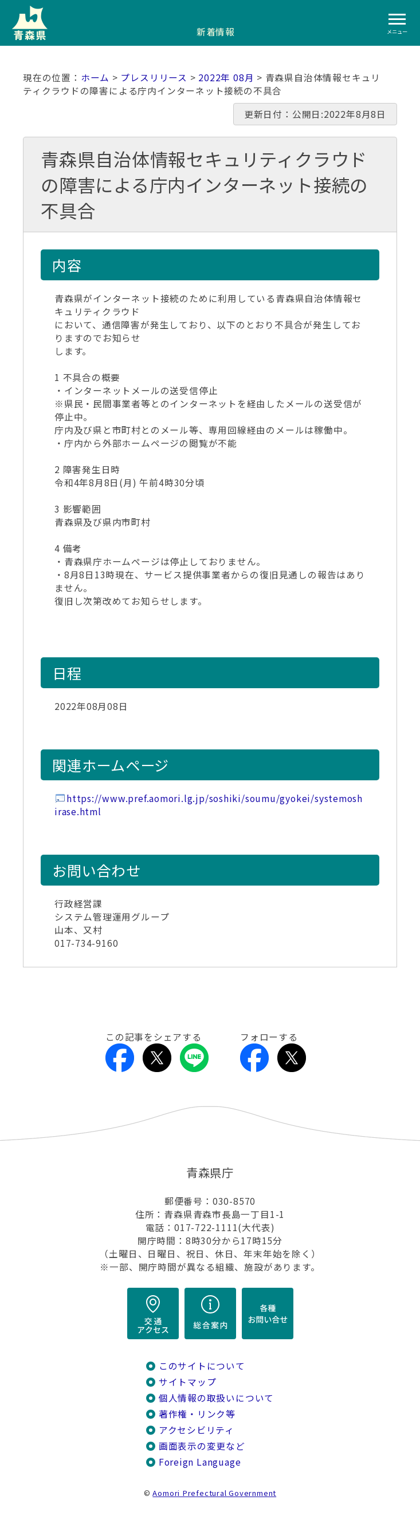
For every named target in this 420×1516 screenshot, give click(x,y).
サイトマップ (188, 1381)
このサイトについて (202, 1365)
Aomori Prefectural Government (214, 1492)
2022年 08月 (226, 77)
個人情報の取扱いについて (216, 1397)
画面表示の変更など (202, 1445)
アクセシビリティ (196, 1429)
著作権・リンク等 (197, 1413)
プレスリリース (153, 77)
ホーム (95, 77)
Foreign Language (200, 1462)
